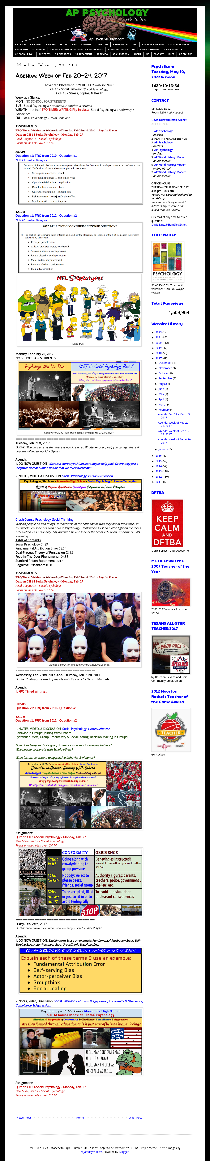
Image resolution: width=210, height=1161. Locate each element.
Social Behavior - (66, 1001)
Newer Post (23, 1117)
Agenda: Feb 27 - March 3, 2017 (174, 415)
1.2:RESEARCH (120, 44)
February (164, 409)
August (163, 383)
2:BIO (134, 44)
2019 (159, 348)
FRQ (74, 44)
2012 (159, 476)
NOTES (63, 44)
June (162, 389)
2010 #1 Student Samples (31, 160)
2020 (159, 342)
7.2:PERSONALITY (173, 49)
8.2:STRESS (44, 54)
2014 (159, 466)
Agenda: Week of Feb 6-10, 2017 (174, 441)
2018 (159, 353)
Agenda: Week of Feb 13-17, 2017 (173, 432)
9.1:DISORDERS (63, 54)
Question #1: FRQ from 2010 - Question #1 (46, 155)
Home (80, 1117)
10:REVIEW (102, 54)
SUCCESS (51, 44)
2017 (159, 358)
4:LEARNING (21, 49)
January (164, 449)
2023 (159, 332)
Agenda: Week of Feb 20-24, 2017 (173, 424)
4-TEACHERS (185, 54)
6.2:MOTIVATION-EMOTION (121, 49)
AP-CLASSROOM (121, 54)
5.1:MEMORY (38, 49)
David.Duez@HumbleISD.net (168, 120)
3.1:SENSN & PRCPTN (153, 44)
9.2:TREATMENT (83, 54)
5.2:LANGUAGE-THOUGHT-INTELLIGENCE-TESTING (76, 49)
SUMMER (86, 44)
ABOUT (137, 54)
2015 (159, 461)
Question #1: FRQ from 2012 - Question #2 (46, 215)
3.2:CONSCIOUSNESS (178, 44)
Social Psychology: (87, 476)
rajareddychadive (91, 1152)
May (162, 394)
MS (147, 54)
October (164, 373)
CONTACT (159, 54)
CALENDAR (35, 44)
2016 (159, 455)
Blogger (124, 1152)
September (166, 378)
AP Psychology (163, 131)
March (163, 404)
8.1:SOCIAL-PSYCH (24, 54)
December (165, 362)
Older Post (135, 1117)
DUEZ (171, 54)
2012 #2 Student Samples (31, 220)
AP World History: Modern (170, 157)
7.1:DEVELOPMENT (149, 49)
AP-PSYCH (20, 44)
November (166, 368)
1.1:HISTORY (101, 44)
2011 (159, 482)
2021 (159, 337)
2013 (159, 471)
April (162, 399)
